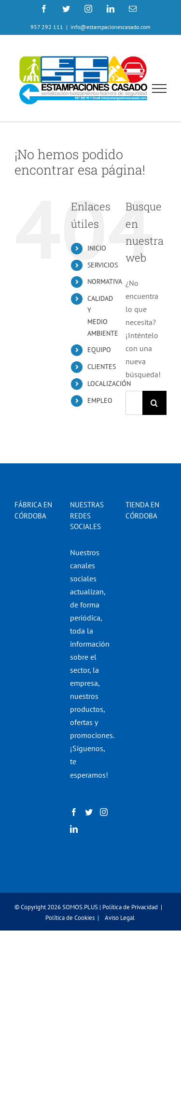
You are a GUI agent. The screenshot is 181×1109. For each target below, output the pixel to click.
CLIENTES (101, 366)
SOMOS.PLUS (80, 907)
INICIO (96, 248)
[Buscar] (154, 403)
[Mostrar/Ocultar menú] (159, 88)
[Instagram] (104, 812)
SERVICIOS (102, 265)
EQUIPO (99, 349)
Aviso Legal (120, 918)
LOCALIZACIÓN (109, 383)
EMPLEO (99, 400)
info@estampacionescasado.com (110, 26)
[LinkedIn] (74, 829)
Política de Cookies (70, 918)
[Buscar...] (133, 403)
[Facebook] (74, 812)
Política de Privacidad (130, 907)
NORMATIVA (104, 281)
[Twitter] (89, 812)
